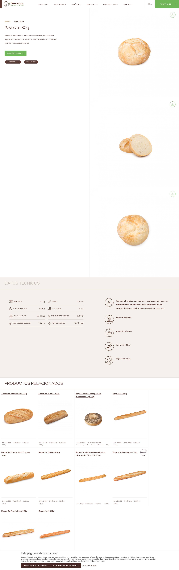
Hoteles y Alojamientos (51, 542)
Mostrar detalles (89, 565)
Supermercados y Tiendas (52, 539)
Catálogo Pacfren (88, 546)
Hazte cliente (20, 542)
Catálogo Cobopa (88, 539)
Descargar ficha (14, 53)
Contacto (18, 539)
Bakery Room (19, 536)
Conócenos (19, 532)
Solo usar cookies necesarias (65, 565)
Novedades (85, 532)
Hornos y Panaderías (50, 536)
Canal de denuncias (153, 544)
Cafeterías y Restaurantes (52, 532)
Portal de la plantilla (153, 537)
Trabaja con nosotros (153, 530)
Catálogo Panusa (87, 542)
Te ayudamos (165, 4)
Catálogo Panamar (88, 536)
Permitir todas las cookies (35, 565)
